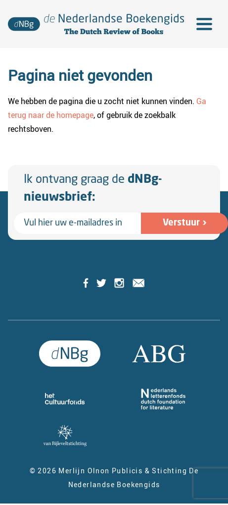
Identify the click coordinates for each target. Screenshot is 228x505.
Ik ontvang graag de (93, 189)
